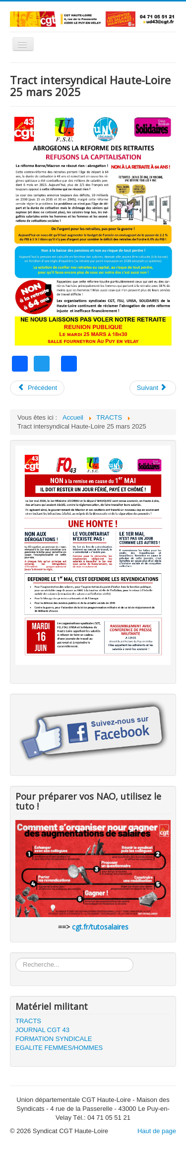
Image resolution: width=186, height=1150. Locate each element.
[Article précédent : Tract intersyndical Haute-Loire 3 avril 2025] (37, 388)
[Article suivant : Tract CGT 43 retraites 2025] (152, 388)
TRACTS (28, 1021)
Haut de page (156, 1131)
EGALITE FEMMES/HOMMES (59, 1047)
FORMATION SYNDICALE (53, 1038)
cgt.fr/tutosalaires (100, 926)
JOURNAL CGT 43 (42, 1030)
